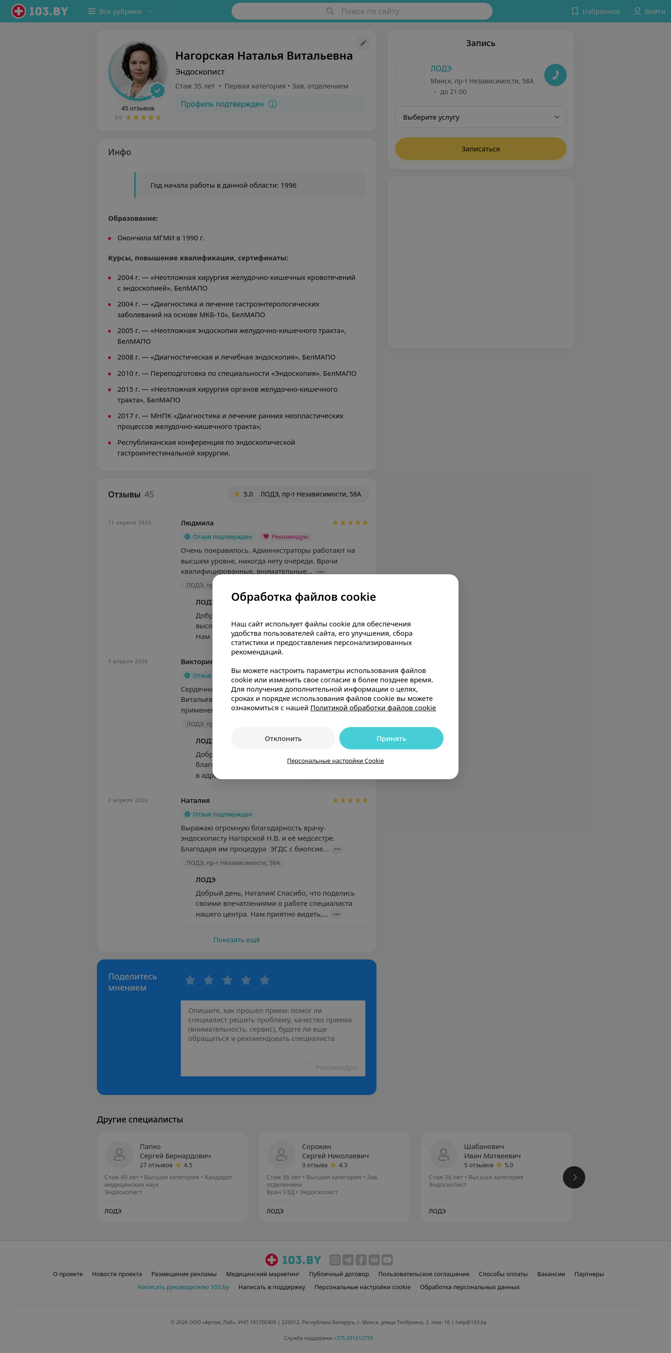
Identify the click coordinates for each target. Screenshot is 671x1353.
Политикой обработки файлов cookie (373, 707)
